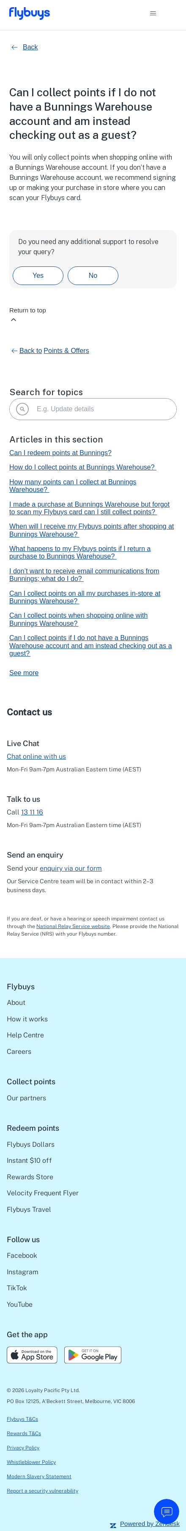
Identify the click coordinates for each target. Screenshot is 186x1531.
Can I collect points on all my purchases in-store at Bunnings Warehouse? (85, 597)
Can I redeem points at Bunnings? (60, 452)
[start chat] (166, 1511)
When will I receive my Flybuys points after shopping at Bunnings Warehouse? (91, 530)
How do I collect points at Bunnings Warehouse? (82, 467)
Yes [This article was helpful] (38, 275)
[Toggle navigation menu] (162, 13)
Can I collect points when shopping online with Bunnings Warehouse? (78, 619)
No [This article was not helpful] (93, 275)
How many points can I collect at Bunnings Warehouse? (73, 485)
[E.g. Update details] (93, 409)
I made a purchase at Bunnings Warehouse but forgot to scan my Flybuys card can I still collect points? (89, 508)
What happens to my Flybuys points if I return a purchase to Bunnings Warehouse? (79, 552)
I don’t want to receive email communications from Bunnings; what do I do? (84, 574)
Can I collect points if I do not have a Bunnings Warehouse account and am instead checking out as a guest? (90, 645)
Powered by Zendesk (150, 1523)
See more (23, 672)
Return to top (27, 315)
